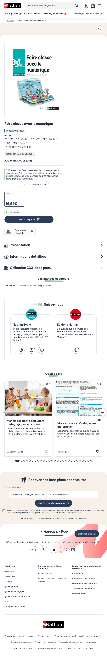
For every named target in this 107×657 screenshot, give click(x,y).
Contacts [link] (78, 648)
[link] (21, 350)
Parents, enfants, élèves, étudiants (50, 567)
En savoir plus (27, 518)
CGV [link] (69, 648)
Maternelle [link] (9, 571)
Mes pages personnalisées (88, 13)
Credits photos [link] (44, 636)
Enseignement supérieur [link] (15, 606)
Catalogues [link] (91, 642)
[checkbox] (3, 510)
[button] (35, 80)
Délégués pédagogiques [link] (70, 642)
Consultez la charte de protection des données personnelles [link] (61, 518)
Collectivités (78, 573)
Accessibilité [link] (50, 642)
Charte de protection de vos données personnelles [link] (78, 636)
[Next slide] (102, 412)
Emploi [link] (38, 642)
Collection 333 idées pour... (20, 153)
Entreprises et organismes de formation (86, 567)
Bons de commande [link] (23, 648)
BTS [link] (6, 601)
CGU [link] (61, 648)
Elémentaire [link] (9, 576)
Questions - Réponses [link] (46, 648)
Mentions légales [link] (26, 636)
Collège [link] (8, 581)
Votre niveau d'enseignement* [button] (25, 494)
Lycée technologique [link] (14, 591)
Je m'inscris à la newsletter (51, 503)
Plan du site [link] (10, 636)
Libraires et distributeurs (84, 583)
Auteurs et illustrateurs (83, 578)
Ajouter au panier (26, 219)
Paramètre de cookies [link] (21, 642)
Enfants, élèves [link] (45, 573)
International (78, 593)
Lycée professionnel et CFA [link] (17, 596)
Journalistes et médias (83, 588)
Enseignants (10, 566)
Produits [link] (89, 648)
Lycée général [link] (11, 586)
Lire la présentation (31, 184)
